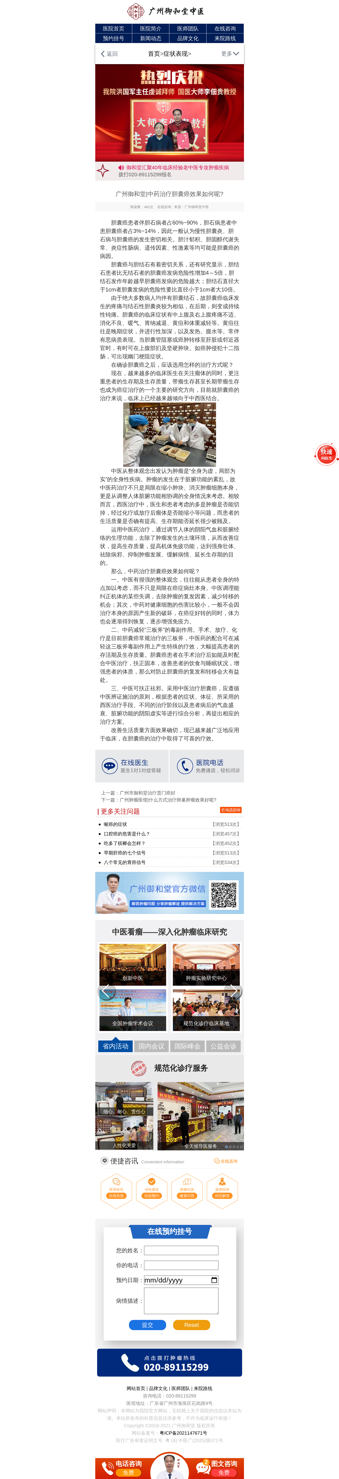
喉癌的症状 (115, 824)
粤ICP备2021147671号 (183, 1433)
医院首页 (113, 29)
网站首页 (137, 1388)
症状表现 (176, 53)
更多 (226, 53)
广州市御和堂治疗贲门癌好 (147, 792)
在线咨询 (225, 29)
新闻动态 (150, 38)
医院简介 (150, 29)
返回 (112, 54)
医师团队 (188, 29)
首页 (154, 53)
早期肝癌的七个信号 (125, 852)
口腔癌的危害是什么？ (127, 833)
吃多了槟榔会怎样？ (125, 843)
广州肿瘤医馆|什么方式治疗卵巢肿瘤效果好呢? (168, 799)
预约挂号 (113, 38)
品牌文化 (188, 38)
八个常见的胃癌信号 (125, 862)
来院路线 (225, 38)
